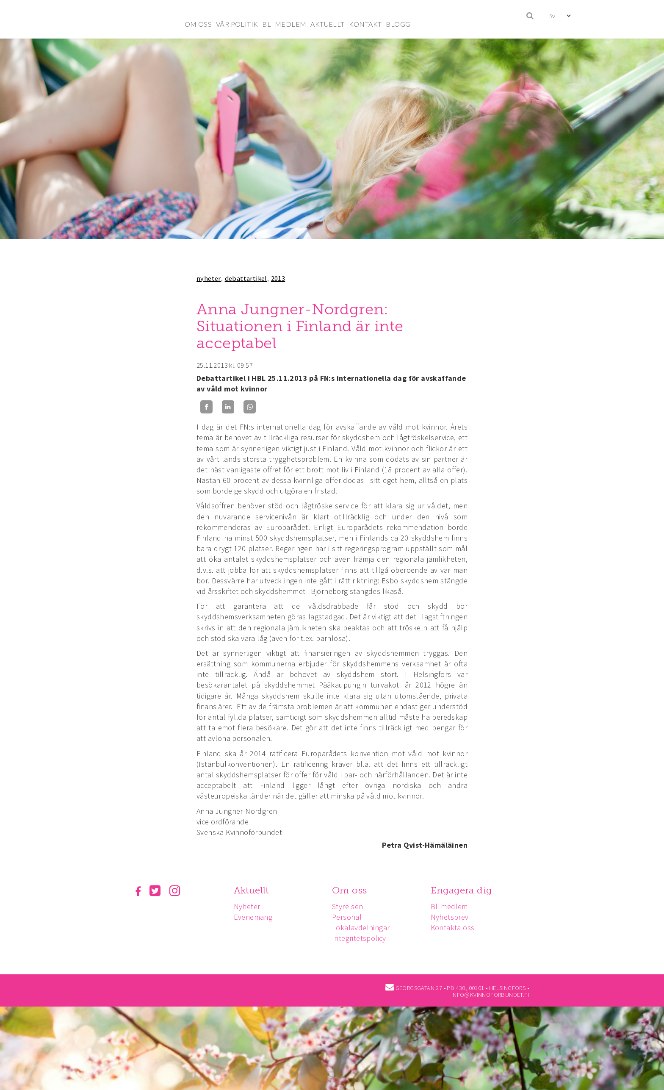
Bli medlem (453, 906)
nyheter (208, 278)
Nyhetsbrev (453, 917)
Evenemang (254, 917)
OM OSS (198, 24)
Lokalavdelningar (363, 927)
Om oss (352, 890)
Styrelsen (350, 906)
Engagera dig (465, 890)
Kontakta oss (456, 927)
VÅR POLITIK (237, 24)
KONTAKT (365, 24)
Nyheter (248, 906)
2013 (278, 278)
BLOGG (398, 24)
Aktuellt (252, 890)
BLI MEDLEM (284, 24)
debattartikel (246, 278)
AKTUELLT (327, 24)
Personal (349, 917)
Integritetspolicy (362, 938)
